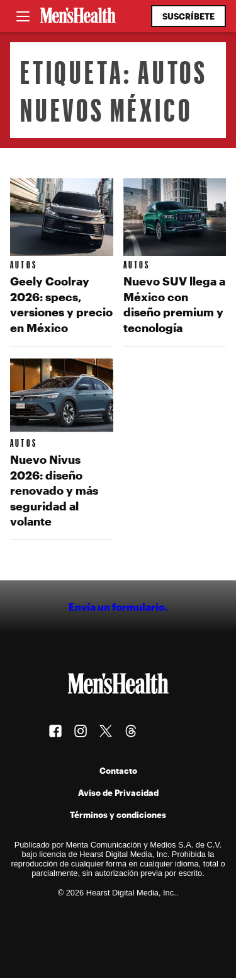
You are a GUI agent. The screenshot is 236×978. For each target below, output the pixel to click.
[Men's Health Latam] (78, 16)
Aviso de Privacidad (118, 792)
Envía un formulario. (118, 607)
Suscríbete (188, 16)
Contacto (118, 770)
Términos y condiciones (118, 814)
